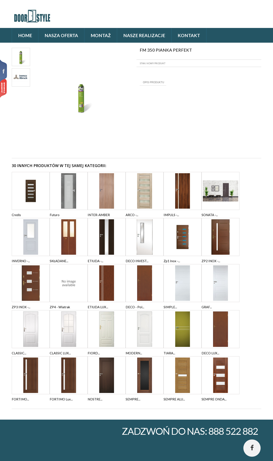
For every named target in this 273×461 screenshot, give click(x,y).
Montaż (101, 35)
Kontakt (189, 35)
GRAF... (207, 307)
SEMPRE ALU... (174, 399)
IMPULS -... (171, 215)
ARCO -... (132, 215)
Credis (16, 215)
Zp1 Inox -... (172, 261)
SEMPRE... (133, 399)
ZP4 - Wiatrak (60, 307)
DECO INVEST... (137, 261)
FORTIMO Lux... (61, 399)
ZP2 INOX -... (211, 261)
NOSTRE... (95, 399)
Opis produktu (153, 82)
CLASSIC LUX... (60, 353)
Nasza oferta (61, 35)
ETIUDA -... (95, 261)
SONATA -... (210, 215)
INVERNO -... (21, 261)
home (25, 35)
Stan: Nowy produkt (153, 63)
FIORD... (94, 353)
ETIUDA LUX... (98, 307)
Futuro (55, 215)
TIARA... (169, 353)
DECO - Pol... (135, 307)
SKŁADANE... (59, 261)
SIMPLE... (170, 307)
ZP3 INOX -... (21, 307)
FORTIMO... (20, 399)
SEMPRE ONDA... (214, 399)
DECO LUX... (210, 353)
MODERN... (134, 353)
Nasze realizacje (144, 35)
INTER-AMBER (99, 215)
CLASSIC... (19, 353)
